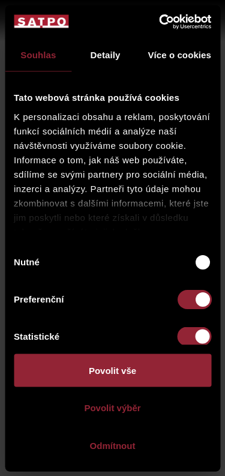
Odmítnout (113, 445)
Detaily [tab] (106, 55)
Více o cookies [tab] (179, 55)
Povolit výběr (112, 408)
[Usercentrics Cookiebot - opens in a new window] (160, 21)
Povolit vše (112, 370)
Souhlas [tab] (38, 55)
